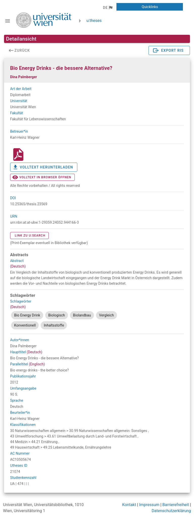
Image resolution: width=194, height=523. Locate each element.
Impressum (149, 504)
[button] (107, 7)
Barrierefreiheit (175, 504)
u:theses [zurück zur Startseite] (94, 20)
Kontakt (129, 504)
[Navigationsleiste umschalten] (7, 20)
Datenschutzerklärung (171, 510)
